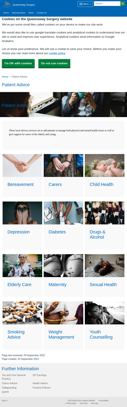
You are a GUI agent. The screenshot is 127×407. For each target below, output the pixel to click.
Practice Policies (42, 387)
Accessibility (103, 401)
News (31, 13)
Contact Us (42, 13)
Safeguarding (9, 387)
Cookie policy (70, 403)
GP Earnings (39, 375)
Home (6, 13)
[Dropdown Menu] (85, 4)
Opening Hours (19, 13)
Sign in (4, 401)
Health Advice (40, 383)
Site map (94, 403)
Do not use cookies (54, 63)
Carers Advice (9, 383)
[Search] (107, 3)
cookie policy (57, 53)
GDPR (5, 392)
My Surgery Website (87, 401)
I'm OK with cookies (18, 63)
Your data (84, 403)
